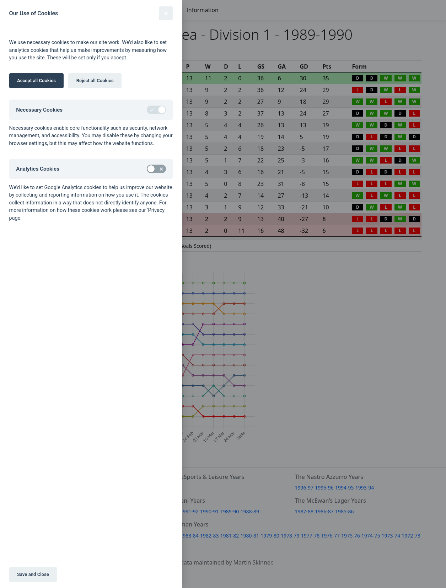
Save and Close (33, 574)
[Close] (166, 13)
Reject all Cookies (95, 80)
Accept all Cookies (36, 80)
